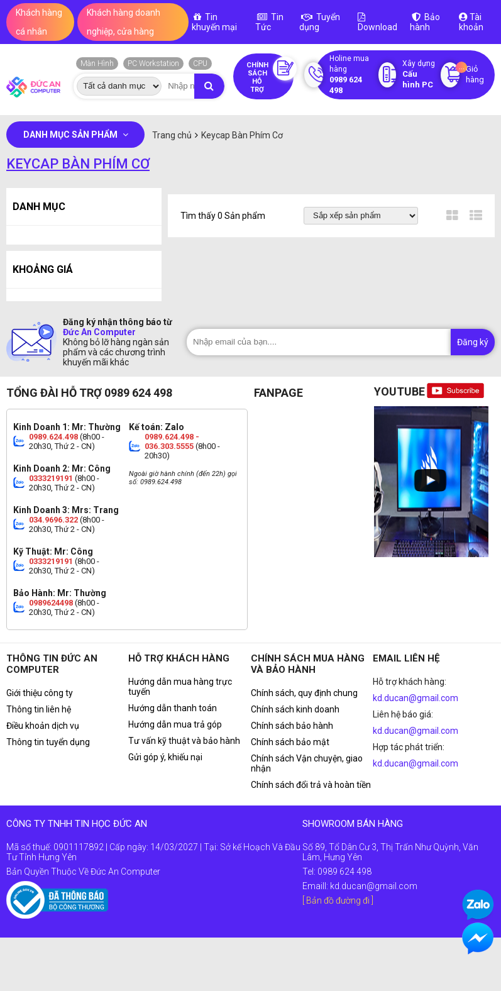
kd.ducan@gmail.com (415, 698)
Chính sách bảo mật (290, 742)
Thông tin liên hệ (38, 709)
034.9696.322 (53, 519)
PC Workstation (153, 63)
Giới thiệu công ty (39, 693)
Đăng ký (472, 342)
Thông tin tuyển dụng (48, 742)
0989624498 (51, 602)
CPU (200, 63)
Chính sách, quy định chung (304, 693)
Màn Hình (97, 63)
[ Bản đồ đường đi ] (337, 900)
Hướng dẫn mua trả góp (175, 724)
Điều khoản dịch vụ (42, 726)
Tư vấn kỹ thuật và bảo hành (184, 741)
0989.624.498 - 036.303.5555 (172, 441)
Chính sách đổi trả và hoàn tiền (311, 785)
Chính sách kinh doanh (295, 709)
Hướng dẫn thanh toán (172, 708)
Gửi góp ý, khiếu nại (165, 757)
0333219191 (51, 478)
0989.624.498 (53, 436)
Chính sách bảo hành (292, 726)
